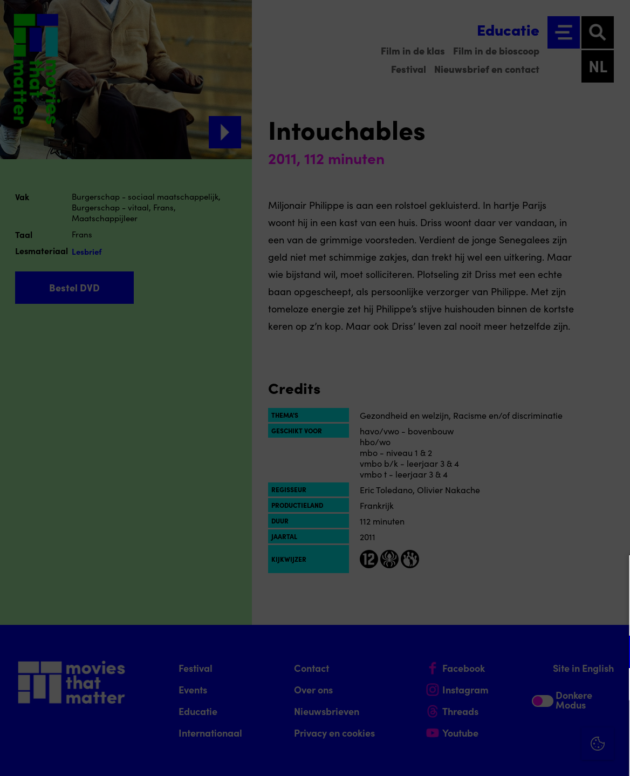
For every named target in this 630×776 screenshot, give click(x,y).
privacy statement (495, 616)
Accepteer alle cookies (538, 724)
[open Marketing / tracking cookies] (612, 685)
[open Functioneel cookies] (612, 653)
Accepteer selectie (538, 755)
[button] (527, 651)
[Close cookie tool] (613, 575)
